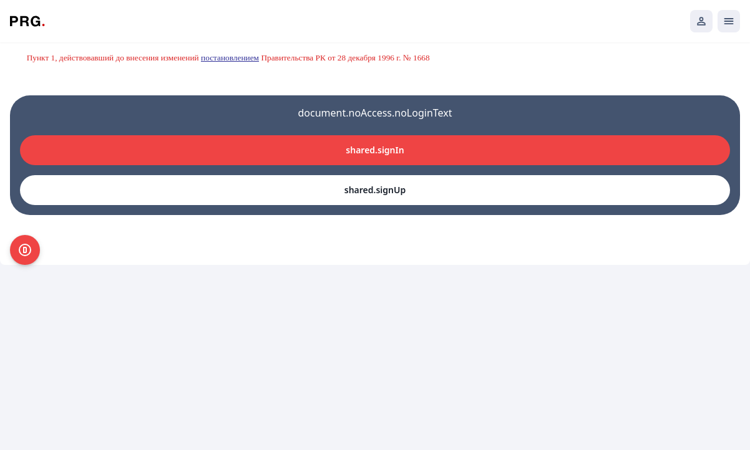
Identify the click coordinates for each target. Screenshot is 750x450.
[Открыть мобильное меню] (729, 21)
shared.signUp (375, 190)
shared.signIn (375, 150)
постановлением (230, 57)
